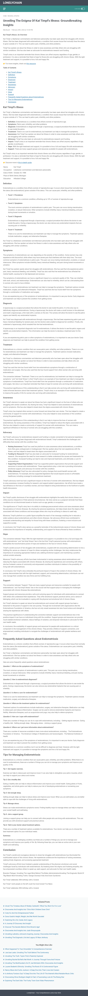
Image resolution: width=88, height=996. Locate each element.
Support (11, 95)
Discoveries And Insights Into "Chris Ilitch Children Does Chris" (27, 909)
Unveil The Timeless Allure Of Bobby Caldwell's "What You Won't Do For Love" (33, 906)
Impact (10, 90)
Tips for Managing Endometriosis (20, 99)
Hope (10, 92)
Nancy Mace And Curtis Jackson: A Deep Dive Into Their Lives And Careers (32, 970)
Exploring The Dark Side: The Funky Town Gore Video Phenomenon (29, 981)
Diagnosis (11, 80)
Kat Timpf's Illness (14, 72)
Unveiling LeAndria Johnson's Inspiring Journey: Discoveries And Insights (31, 934)
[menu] (5, 8)
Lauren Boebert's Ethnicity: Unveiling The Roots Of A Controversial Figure (31, 967)
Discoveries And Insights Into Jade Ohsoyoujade (22, 930)
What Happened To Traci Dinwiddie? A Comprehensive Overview (28, 949)
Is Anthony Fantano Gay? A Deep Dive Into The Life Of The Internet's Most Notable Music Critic (39, 974)
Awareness (12, 85)
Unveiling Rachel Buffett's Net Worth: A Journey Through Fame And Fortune (32, 960)
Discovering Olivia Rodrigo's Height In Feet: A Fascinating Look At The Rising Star (34, 977)
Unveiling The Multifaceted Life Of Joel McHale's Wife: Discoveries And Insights (34, 963)
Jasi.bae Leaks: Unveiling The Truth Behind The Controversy (27, 953)
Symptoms (12, 77)
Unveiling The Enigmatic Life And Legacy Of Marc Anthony (26, 937)
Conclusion (12, 102)
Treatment (11, 82)
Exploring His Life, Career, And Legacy (19, 920)
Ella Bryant (6, 30)
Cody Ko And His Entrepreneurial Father (19, 913)
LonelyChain (12, 2)
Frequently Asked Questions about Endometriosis (26, 97)
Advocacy (11, 87)
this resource (31, 64)
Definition (11, 75)
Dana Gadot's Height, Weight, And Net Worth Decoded (24, 916)
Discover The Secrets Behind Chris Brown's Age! (22, 927)
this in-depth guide (25, 163)
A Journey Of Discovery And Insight (18, 923)
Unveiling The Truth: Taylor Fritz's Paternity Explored (24, 956)
